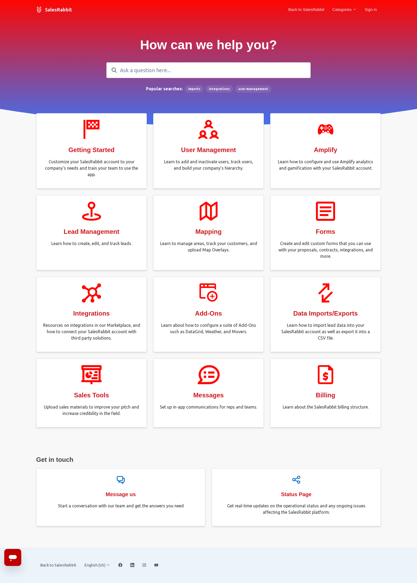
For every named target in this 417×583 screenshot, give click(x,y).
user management (253, 89)
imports (194, 89)
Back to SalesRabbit (306, 9)
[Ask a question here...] (208, 70)
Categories (344, 9)
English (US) (97, 565)
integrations (219, 89)
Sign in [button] (371, 9)
